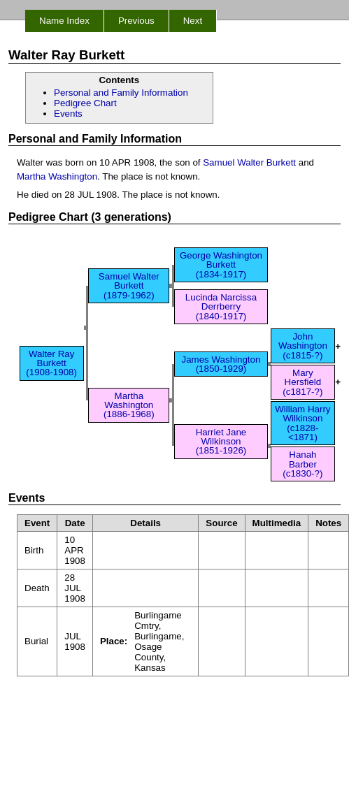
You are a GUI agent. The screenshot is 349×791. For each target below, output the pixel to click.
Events (68, 113)
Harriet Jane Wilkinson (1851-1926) (221, 441)
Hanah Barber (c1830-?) (302, 464)
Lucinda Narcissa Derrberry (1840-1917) (221, 306)
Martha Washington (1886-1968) (129, 405)
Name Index (64, 20)
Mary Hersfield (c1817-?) (302, 382)
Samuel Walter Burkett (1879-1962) (129, 285)
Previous (136, 20)
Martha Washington (57, 176)
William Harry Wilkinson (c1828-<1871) (302, 423)
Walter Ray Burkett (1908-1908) (51, 363)
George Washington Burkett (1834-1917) (221, 265)
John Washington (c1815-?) (302, 346)
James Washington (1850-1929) (221, 364)
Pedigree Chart (85, 103)
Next (192, 20)
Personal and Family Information (121, 92)
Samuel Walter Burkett (249, 162)
